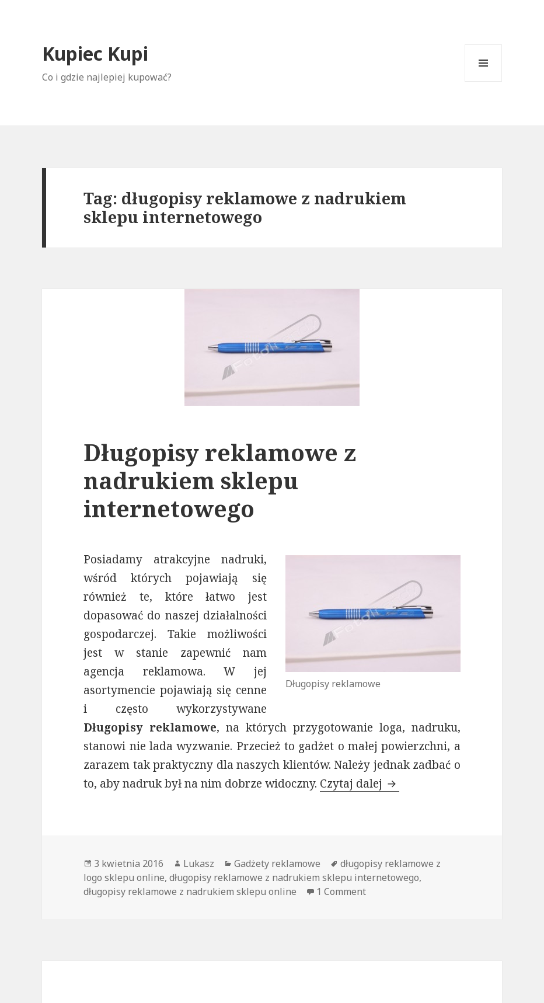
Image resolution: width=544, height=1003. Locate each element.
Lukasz (198, 863)
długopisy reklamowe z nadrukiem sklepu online (190, 891)
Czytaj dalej (359, 783)
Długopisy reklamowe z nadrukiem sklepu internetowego (219, 480)
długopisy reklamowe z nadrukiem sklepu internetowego (294, 877)
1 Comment (341, 891)
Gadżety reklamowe (277, 863)
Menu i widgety (483, 81)
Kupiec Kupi (95, 53)
